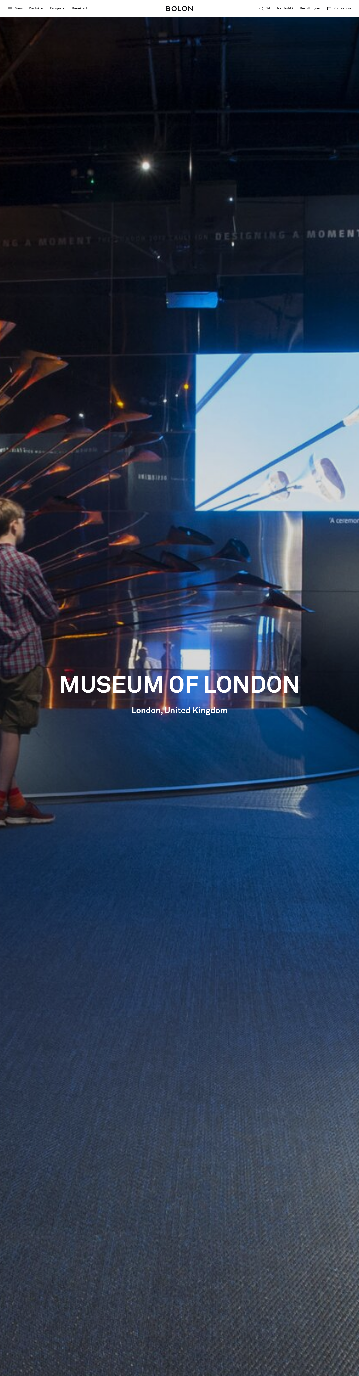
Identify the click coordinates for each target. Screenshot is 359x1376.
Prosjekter (58, 8)
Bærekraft (79, 8)
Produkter (36, 8)
